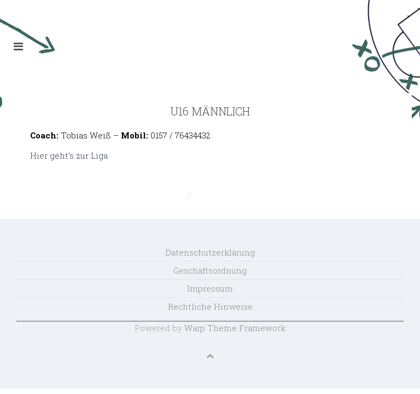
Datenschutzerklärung (210, 252)
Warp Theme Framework (234, 327)
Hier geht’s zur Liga (69, 155)
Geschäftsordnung (210, 270)
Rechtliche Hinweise (210, 306)
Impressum (210, 288)
